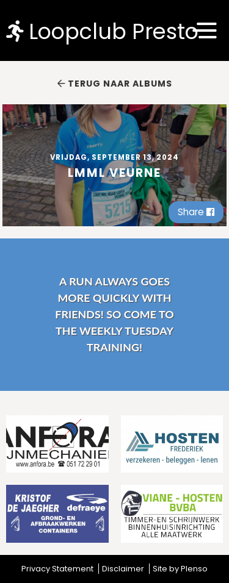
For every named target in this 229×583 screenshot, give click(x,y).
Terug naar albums (114, 83)
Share (196, 212)
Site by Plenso (180, 568)
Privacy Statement (57, 568)
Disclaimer (123, 568)
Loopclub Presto (102, 30)
